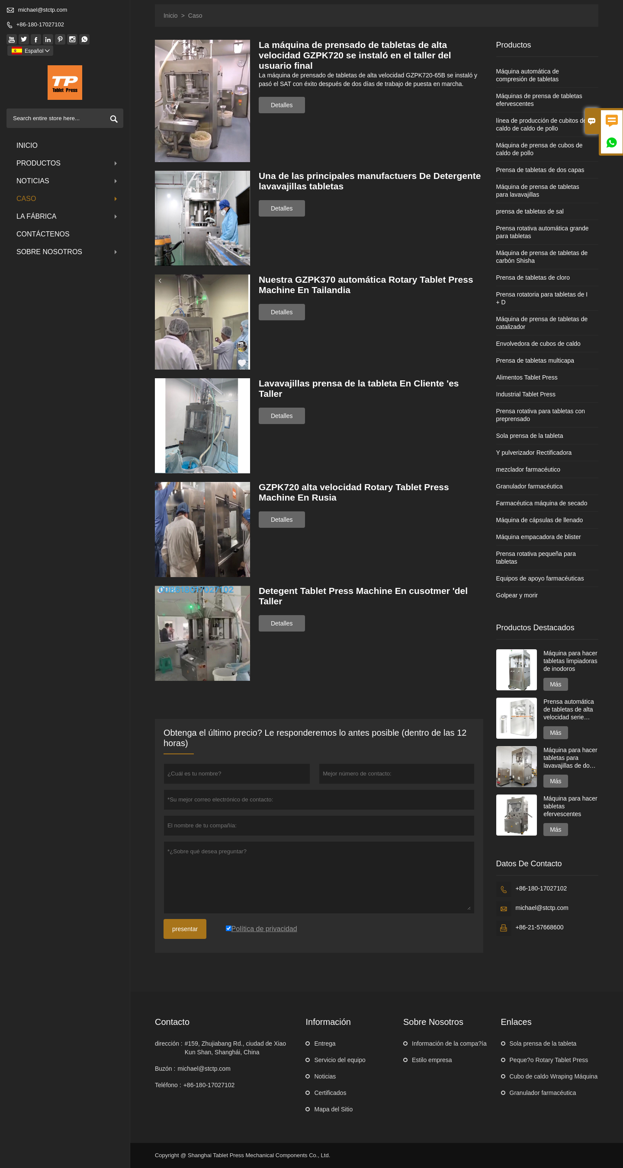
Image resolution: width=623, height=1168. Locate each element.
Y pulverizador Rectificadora (534, 452)
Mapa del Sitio (333, 1109)
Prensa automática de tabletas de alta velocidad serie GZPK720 (568, 709)
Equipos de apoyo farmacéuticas (540, 578)
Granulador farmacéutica (529, 486)
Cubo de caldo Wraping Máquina (554, 1076)
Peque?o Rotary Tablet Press (549, 1059)
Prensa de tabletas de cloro (533, 277)
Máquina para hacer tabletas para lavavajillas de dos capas (570, 758)
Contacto (172, 1022)
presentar (185, 928)
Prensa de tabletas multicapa (535, 360)
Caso (67, 198)
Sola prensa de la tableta (529, 435)
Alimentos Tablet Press (527, 377)
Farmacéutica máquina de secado (542, 503)
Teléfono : (168, 1085)
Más (555, 684)
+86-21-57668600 (540, 927)
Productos (67, 163)
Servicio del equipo (339, 1059)
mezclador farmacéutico (528, 469)
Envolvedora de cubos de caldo (538, 343)
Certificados (330, 1092)
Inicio (27, 145)
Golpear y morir (517, 595)
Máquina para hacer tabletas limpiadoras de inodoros (570, 661)
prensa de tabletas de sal (530, 211)
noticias (67, 181)
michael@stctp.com (42, 9)
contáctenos (43, 234)
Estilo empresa (432, 1059)
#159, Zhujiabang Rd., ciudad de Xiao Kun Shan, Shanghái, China (235, 1048)
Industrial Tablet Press (526, 394)
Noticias (325, 1076)
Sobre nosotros (67, 251)
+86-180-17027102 (40, 24)
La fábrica (67, 216)
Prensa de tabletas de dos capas (540, 169)
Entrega (324, 1043)
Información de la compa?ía (449, 1043)
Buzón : (165, 1068)
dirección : (169, 1043)
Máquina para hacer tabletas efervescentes (570, 806)
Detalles (282, 105)
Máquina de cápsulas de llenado (539, 520)
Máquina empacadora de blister (538, 536)
